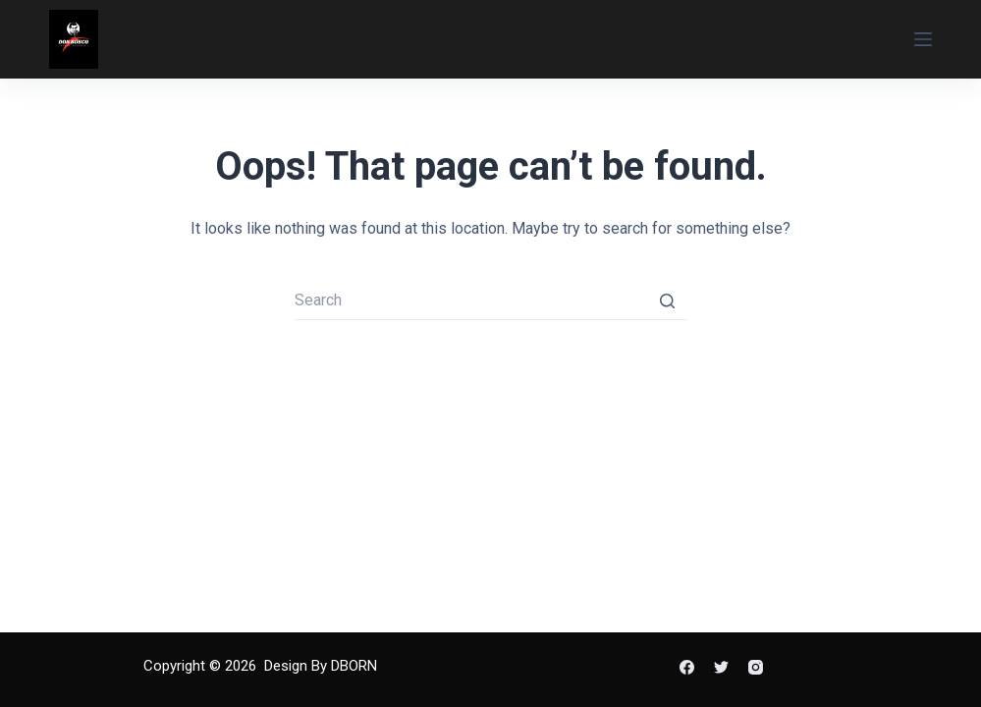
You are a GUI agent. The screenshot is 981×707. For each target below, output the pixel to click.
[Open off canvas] (923, 39)
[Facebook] (687, 667)
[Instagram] (755, 667)
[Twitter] (721, 667)
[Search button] (667, 300)
